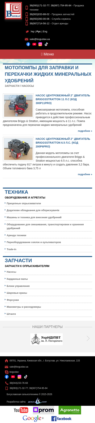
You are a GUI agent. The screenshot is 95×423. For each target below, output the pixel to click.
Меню (47, 54)
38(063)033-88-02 (39, 14)
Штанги (11, 313)
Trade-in (11, 249)
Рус (38, 31)
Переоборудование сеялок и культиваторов (34, 242)
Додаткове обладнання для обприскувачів (33, 210)
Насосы (28, 85)
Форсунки (13, 300)
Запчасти (12, 85)
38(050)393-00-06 (39, 18)
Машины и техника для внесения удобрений (34, 217)
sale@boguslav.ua (40, 39)
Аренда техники (16, 235)
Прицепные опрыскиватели (24, 203)
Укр (33, 31)
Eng (45, 31)
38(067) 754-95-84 (61, 5)
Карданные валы (17, 278)
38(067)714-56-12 (39, 23)
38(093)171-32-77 (39, 5)
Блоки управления (18, 286)
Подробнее (84, 131)
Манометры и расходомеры (24, 306)
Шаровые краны (17, 292)
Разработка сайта (26, 401)
